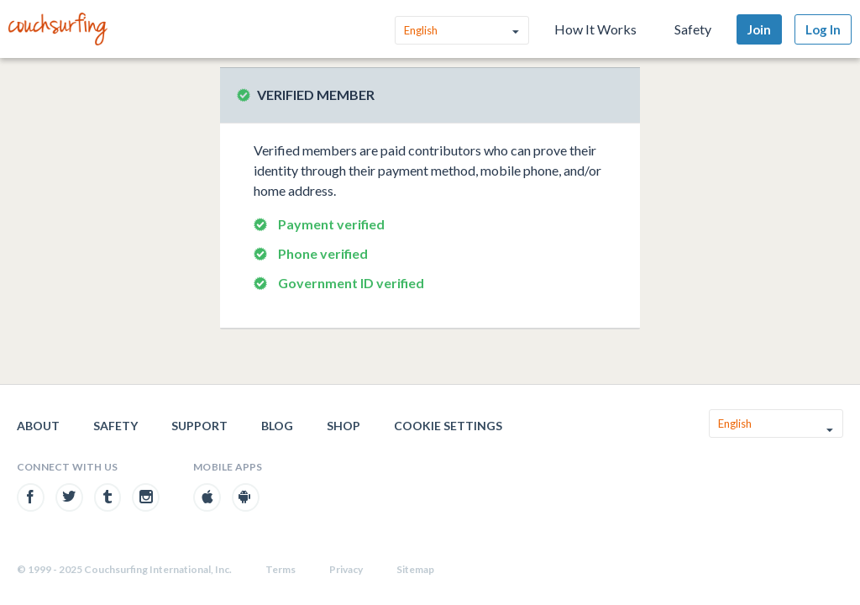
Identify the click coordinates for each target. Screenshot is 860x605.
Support (199, 425)
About (38, 425)
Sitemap (415, 569)
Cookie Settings (448, 425)
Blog (277, 425)
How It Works (595, 29)
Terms (280, 569)
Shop (343, 425)
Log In (823, 29)
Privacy (346, 569)
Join (759, 29)
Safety (692, 29)
